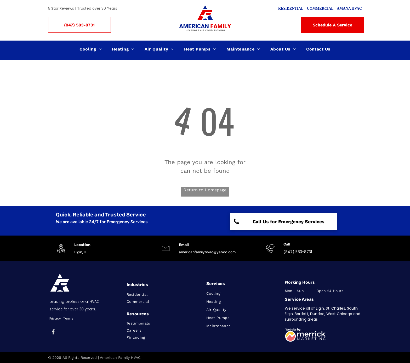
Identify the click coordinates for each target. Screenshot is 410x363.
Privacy (55, 318)
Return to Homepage (205, 189)
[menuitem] (90, 49)
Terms (68, 318)
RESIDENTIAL (290, 8)
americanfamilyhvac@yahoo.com (207, 252)
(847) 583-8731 (297, 251)
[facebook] (53, 332)
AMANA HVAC (349, 8)
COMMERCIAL (320, 8)
